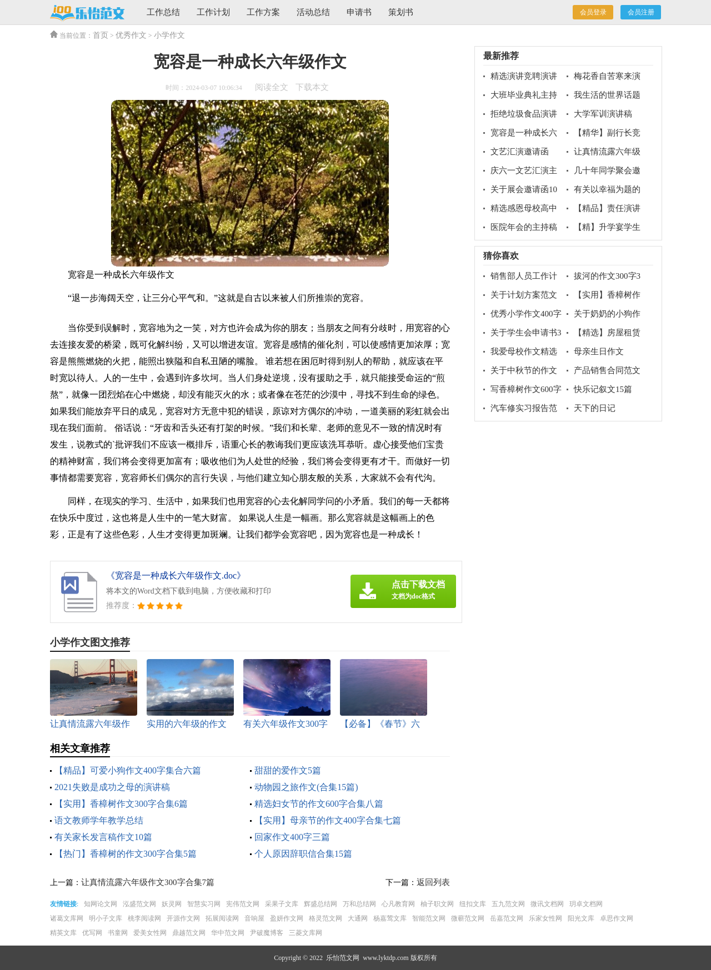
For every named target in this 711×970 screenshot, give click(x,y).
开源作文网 (183, 918)
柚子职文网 (437, 904)
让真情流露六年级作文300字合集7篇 (147, 882)
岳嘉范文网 (506, 918)
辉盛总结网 (320, 904)
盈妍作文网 (286, 918)
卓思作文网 (616, 918)
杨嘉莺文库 (390, 918)
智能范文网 (428, 918)
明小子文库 (105, 918)
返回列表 (433, 882)
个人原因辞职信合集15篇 (303, 853)
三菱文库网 (305, 933)
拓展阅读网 (222, 918)
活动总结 (313, 12)
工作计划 (213, 12)
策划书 (400, 12)
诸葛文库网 (66, 918)
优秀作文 (131, 35)
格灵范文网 (325, 918)
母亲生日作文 (599, 351)
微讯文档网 (547, 904)
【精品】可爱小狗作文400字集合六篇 (127, 770)
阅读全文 (271, 87)
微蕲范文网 (467, 918)
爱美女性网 (150, 933)
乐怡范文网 (342, 958)
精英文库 (63, 933)
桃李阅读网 (144, 918)
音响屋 (254, 918)
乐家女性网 (545, 918)
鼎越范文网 (189, 933)
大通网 (358, 918)
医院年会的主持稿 (523, 227)
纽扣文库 (472, 904)
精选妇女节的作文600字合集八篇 (318, 803)
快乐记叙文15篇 (603, 389)
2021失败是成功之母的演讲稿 (112, 787)
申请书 (359, 12)
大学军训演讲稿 (603, 113)
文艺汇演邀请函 (519, 151)
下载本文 (312, 87)
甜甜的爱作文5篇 (287, 770)
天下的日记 (594, 408)
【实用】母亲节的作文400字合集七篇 (327, 820)
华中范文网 (227, 933)
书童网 (118, 933)
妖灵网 (172, 904)
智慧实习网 (204, 904)
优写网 (92, 933)
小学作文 (169, 35)
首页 (100, 35)
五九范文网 (508, 904)
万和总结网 (359, 904)
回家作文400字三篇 (292, 837)
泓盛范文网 (139, 904)
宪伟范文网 (242, 904)
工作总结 (163, 12)
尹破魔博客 (266, 933)
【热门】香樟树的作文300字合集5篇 (125, 853)
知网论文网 (100, 904)
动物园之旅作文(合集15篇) (306, 787)
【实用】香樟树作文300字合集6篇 (121, 803)
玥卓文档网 (586, 904)
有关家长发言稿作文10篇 (103, 837)
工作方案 (263, 12)
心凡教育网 (398, 904)
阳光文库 (581, 918)
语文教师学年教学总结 (98, 820)
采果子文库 (281, 904)
